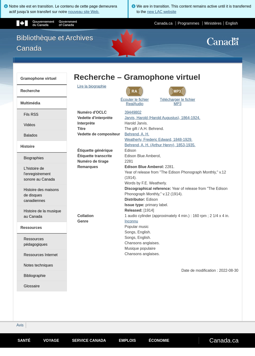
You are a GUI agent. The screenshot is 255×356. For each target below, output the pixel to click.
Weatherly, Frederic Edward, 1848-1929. (158, 140)
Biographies (34, 158)
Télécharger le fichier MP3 (177, 102)
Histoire (28, 146)
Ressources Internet (40, 255)
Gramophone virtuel (38, 78)
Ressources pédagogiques (36, 241)
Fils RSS (31, 114)
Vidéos (29, 125)
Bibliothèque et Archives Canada (55, 43)
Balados (30, 135)
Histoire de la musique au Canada (42, 213)
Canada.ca (163, 23)
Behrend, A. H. (137, 134)
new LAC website (161, 12)
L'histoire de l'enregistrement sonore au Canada (39, 173)
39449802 (133, 112)
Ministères (213, 23)
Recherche (30, 91)
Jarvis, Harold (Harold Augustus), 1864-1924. (162, 118)
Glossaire (32, 286)
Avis (20, 325)
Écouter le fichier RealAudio (135, 102)
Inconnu (131, 221)
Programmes (188, 23)
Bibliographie (35, 276)
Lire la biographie (91, 86)
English (231, 23)
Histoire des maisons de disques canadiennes (41, 195)
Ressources (31, 228)
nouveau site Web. (83, 12)
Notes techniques (38, 265)
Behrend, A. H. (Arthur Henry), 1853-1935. (160, 145)
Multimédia (30, 103)
